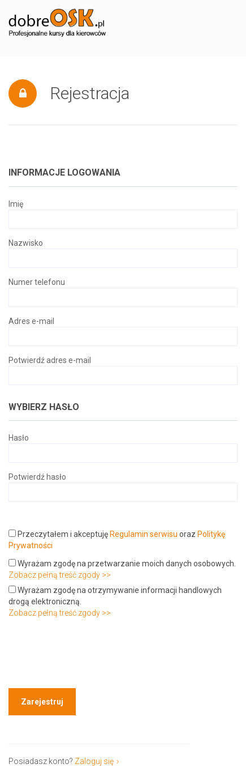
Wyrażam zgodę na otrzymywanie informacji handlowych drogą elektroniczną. (115, 596)
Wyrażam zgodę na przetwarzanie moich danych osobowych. (122, 563)
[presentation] (94, 655)
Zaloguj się (94, 761)
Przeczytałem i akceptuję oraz (116, 540)
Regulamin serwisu (144, 534)
